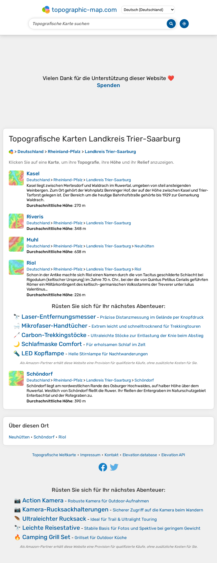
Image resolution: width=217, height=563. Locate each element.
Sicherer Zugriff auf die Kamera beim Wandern (158, 510)
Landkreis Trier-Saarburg (108, 180)
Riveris (35, 217)
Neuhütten (144, 246)
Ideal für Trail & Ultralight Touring (123, 519)
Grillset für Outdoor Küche (101, 537)
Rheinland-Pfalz (68, 180)
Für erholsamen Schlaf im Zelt (116, 344)
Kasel (33, 173)
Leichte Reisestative (51, 527)
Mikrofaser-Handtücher (54, 325)
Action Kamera (43, 500)
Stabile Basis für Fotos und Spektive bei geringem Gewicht (142, 528)
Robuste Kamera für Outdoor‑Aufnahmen (108, 501)
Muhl (32, 240)
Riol (31, 263)
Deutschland (38, 180)
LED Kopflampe (42, 353)
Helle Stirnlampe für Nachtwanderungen (108, 353)
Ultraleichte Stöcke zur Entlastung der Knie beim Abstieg (147, 335)
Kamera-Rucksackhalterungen (65, 509)
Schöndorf (40, 374)
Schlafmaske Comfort (51, 343)
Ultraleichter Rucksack (54, 518)
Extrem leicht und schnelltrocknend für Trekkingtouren (146, 326)
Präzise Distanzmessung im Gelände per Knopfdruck (152, 317)
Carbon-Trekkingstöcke (53, 334)
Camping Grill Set (46, 536)
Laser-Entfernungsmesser (58, 316)
